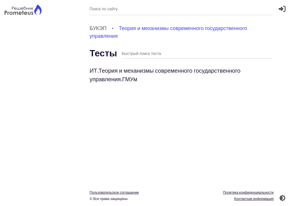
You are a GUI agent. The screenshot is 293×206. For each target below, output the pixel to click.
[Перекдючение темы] (282, 198)
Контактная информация (254, 198)
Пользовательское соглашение (114, 192)
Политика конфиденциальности (248, 192)
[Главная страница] (23, 10)
